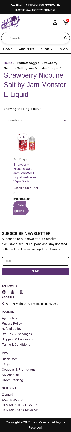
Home (8, 63)
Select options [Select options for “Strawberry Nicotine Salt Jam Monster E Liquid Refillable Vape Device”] (19, 207)
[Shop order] (35, 120)
